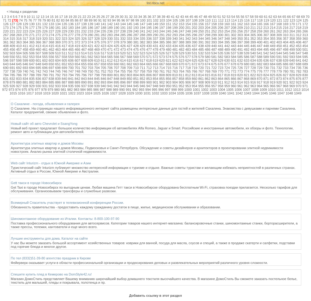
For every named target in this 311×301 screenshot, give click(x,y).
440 (214, 46)
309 (279, 35)
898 (136, 82)
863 (214, 78)
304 (246, 35)
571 (149, 57)
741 (32, 71)
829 (298, 75)
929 (32, 86)
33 (135, 17)
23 (89, 17)
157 (207, 24)
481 (175, 49)
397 (240, 42)
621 (168, 60)
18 (65, 17)
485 (201, 49)
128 (19, 24)
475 (136, 49)
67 (294, 17)
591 (279, 57)
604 (57, 60)
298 (207, 35)
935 (70, 86)
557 (57, 57)
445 (246, 46)
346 (214, 38)
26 (103, 17)
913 (233, 82)
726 (240, 68)
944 (129, 86)
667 (162, 64)
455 (6, 49)
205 (214, 27)
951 (175, 86)
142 (110, 24)
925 (6, 86)
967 (279, 86)
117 (253, 20)
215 (279, 27)
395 (227, 42)
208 (233, 27)
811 (181, 75)
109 (201, 20)
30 (121, 17)
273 (45, 35)
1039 (214, 93)
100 (142, 20)
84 (67, 20)
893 (103, 82)
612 (110, 60)
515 (90, 53)
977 (37, 89)
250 (201, 31)
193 (136, 27)
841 (70, 78)
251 (207, 31)
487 (214, 49)
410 (19, 46)
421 (90, 46)
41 (173, 17)
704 (97, 68)
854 (155, 78)
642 (305, 60)
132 (45, 24)
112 (221, 20)
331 (116, 38)
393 (214, 42)
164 (253, 24)
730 (266, 68)
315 (12, 38)
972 (5, 89)
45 (191, 17)
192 (129, 27)
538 (240, 53)
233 (90, 31)
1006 (238, 89)
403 (279, 42)
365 (32, 42)
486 (207, 49)
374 (90, 42)
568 (129, 57)
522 (136, 53)
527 (168, 53)
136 (70, 24)
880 (19, 82)
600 (32, 60)
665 (149, 64)
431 (155, 46)
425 (116, 46)
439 (207, 46)
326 (84, 38)
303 (240, 35)
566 (116, 57)
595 (305, 57)
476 (142, 49)
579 (201, 57)
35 (145, 17)
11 (33, 17)
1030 (138, 93)
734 (292, 68)
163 (246, 24)
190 (116, 27)
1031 (147, 93)
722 (214, 68)
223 (25, 31)
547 (298, 53)
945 (136, 86)
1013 (296, 89)
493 (253, 49)
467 (84, 49)
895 (116, 82)
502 (6, 53)
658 (103, 64)
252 (214, 31)
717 (181, 68)
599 (25, 60)
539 (246, 53)
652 (64, 64)
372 (77, 42)
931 (45, 86)
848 (116, 78)
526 (162, 53)
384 (155, 42)
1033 (163, 93)
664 (142, 64)
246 (175, 31)
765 (188, 71)
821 (246, 75)
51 (219, 17)
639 (285, 60)
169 (285, 24)
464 (64, 49)
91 (100, 20)
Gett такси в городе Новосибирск (36, 183)
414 (45, 46)
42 (177, 17)
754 (116, 71)
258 (253, 31)
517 (103, 53)
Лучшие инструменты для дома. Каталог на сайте (49, 238)
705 (103, 68)
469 (97, 49)
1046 (272, 93)
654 (77, 64)
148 (149, 24)
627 (207, 60)
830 (305, 75)
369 (57, 42)
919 (272, 82)
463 (57, 49)
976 (31, 89)
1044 (255, 93)
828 (292, 75)
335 (142, 38)
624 (188, 60)
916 (253, 82)
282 (103, 35)
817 (220, 75)
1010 (271, 89)
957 (214, 86)
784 (6, 75)
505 (25, 53)
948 (155, 86)
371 (70, 42)
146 (136, 24)
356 (279, 38)
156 (201, 24)
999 (180, 89)
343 (194, 38)
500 (298, 49)
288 (142, 35)
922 (292, 82)
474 (129, 49)
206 (220, 27)
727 (246, 68)
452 (292, 46)
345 (207, 38)
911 (220, 82)
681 (253, 64)
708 (123, 68)
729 (259, 68)
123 (292, 20)
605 (64, 60)
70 (307, 17)
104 (168, 20)
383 (149, 42)
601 (38, 60)
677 (227, 64)
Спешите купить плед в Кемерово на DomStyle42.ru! (51, 274)
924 (305, 82)
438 (201, 46)
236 (110, 31)
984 (83, 89)
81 (53, 20)
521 (129, 53)
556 (51, 57)
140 (97, 24)
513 (77, 53)
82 (58, 20)
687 (292, 64)
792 (57, 75)
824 (266, 75)
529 (181, 53)
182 (64, 27)
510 (57, 53)
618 (149, 60)
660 (116, 64)
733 (285, 68)
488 (220, 49)
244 (162, 31)
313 (305, 35)
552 (25, 57)
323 (64, 38)
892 (97, 82)
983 (76, 89)
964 (259, 86)
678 (233, 64)
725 (233, 68)
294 (181, 35)
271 (32, 35)
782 (298, 71)
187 (97, 27)
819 (233, 75)
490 (233, 49)
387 (175, 42)
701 (77, 68)
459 (32, 49)
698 (57, 68)
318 (32, 38)
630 (227, 60)
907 (194, 82)
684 (272, 64)
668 (168, 64)
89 (90, 20)
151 (168, 24)
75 (25, 20)
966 (272, 86)
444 (240, 46)
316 (19, 38)
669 (175, 64)
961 (240, 86)
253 (220, 31)
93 (109, 20)
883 (38, 82)
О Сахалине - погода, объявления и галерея (45, 104)
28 (112, 17)
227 (51, 31)
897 (129, 82)
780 (285, 71)
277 (70, 35)
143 (116, 24)
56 (242, 17)
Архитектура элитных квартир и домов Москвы (47, 143)
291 (162, 35)
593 (292, 57)
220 (6, 31)
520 (123, 53)
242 (149, 31)
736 (305, 68)
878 (6, 82)
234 (97, 31)
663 (136, 64)
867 (240, 78)
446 (253, 46)
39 (163, 17)
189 (110, 27)
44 (186, 17)
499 (292, 49)
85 (72, 20)
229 (64, 31)
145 (129, 24)
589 (266, 57)
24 (93, 17)
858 (181, 78)
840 (64, 78)
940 (103, 86)
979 (50, 89)
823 (259, 75)
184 (77, 27)
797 (90, 75)
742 (38, 71)
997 (167, 89)
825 (272, 75)
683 (266, 64)
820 (240, 75)
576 (181, 57)
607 (77, 60)
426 (123, 46)
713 (155, 68)
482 (181, 49)
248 (188, 31)
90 (95, 20)
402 (272, 42)
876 (298, 78)
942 (116, 86)
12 (37, 17)
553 (32, 57)
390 (194, 42)
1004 (221, 89)
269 (19, 35)
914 (240, 82)
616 (136, 60)
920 (279, 82)
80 (48, 20)
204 (207, 27)
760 (155, 71)
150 (162, 24)
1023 (80, 93)
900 (149, 82)
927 (19, 86)
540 (253, 53)
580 (207, 57)
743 (45, 71)
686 (285, 64)
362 (12, 42)
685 (279, 64)
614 (123, 60)
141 (103, 24)
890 (84, 82)
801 (116, 75)
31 (126, 17)
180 (51, 27)
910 (214, 82)
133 (51, 24)
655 (84, 64)
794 (70, 75)
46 (196, 17)
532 (201, 53)
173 (6, 27)
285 (123, 35)
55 (238, 17)
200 (181, 27)
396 (233, 42)
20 (75, 17)
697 (51, 68)
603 (51, 60)
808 (162, 75)
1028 (122, 93)
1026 (105, 93)
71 (4, 20)
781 (292, 71)
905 (181, 82)
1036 (189, 93)
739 (19, 71)
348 (227, 38)
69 (303, 17)
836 (38, 78)
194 (142, 27)
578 (194, 57)
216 (285, 27)
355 (272, 38)
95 (118, 20)
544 (279, 53)
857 (175, 78)
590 (272, 57)
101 (149, 20)
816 (214, 75)
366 (38, 42)
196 (155, 27)
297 (201, 35)
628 (214, 60)
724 (227, 68)
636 (266, 60)
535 (220, 53)
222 (19, 31)
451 (285, 46)
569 (136, 57)
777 (266, 71)
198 (168, 27)
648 (38, 64)
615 (129, 60)
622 (175, 60)
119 (266, 20)
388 (181, 42)
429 (142, 46)
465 (70, 49)
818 (227, 75)
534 (214, 53)
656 (90, 64)
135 (64, 24)
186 (90, 27)
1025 (97, 93)
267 (6, 35)
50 (214, 17)
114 (234, 20)
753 (110, 71)
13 (42, 17)
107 (188, 20)
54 (233, 17)
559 (70, 57)
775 (253, 71)
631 (233, 60)
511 (64, 53)
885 (51, 82)
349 (233, 38)
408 (6, 46)
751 (97, 71)
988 (109, 89)
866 (233, 78)
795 (77, 75)
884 (45, 82)
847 (110, 78)
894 (110, 82)
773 (240, 71)
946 (142, 86)
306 (259, 35)
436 (188, 46)
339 (168, 38)
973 (11, 89)
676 (220, 64)
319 (38, 38)
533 (207, 53)
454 (305, 46)
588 (259, 57)
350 (240, 38)
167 (272, 24)
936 (77, 86)
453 (298, 46)
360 (305, 38)
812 (188, 75)
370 (64, 42)
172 (305, 24)
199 (175, 27)
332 (123, 38)
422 (97, 46)
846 (103, 78)
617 (142, 60)
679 (240, 64)
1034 (172, 93)
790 (45, 75)
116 (246, 20)
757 (136, 71)
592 (285, 57)
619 (155, 60)
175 (19, 27)
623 (181, 60)
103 (162, 20)
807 (155, 75)
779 (279, 71)
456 (12, 49)
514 (84, 53)
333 (129, 38)
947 (149, 86)
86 (76, 20)
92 (104, 20)
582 (220, 57)
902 (162, 82)
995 (154, 89)
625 (194, 60)
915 (246, 82)
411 (25, 46)
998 (174, 89)
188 (103, 27)
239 (129, 31)
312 (298, 35)
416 (57, 46)
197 (162, 27)
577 (188, 57)
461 (45, 49)
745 (57, 71)
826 (279, 75)
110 (207, 20)
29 (117, 17)
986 (96, 89)
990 (122, 89)
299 (214, 35)
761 (162, 71)
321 (51, 38)
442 (227, 46)
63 (275, 17)
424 (110, 46)
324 (70, 38)
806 (149, 75)
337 (155, 38)
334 (136, 38)
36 (149, 17)
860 (194, 78)
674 (207, 64)
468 (90, 49)
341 (181, 38)
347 (220, 38)
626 (201, 60)
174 (12, 27)
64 (280, 17)
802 (123, 75)
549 (6, 57)
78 (39, 20)
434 (175, 46)
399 (253, 42)
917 (259, 82)
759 (149, 71)
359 (298, 38)
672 (194, 64)
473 (123, 49)
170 (292, 24)
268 (12, 35)
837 (45, 78)
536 (227, 53)
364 (25, 42)
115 (240, 20)
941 (110, 86)
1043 (247, 93)
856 (168, 78)
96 (123, 20)
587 (253, 57)
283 (110, 35)
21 (79, 17)
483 (188, 49)
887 (64, 82)
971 (305, 86)
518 (110, 53)
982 (70, 89)
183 (70, 27)
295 (188, 35)
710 (136, 68)
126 (6, 24)
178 (38, 27)
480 (168, 49)
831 (6, 78)
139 (90, 24)
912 (227, 82)
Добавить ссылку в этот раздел (155, 295)
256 (240, 31)
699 (64, 68)
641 (298, 60)
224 (32, 31)
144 (123, 24)
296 (194, 35)
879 (12, 82)
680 (246, 64)
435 (181, 46)
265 (298, 31)
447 (259, 46)
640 (292, 60)
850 (129, 78)
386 (168, 42)
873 (279, 78)
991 (128, 89)
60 (261, 17)
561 (84, 57)
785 (12, 75)
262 (279, 31)
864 (220, 78)
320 (45, 38)
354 (266, 38)
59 (256, 17)
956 (207, 86)
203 (201, 27)
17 (61, 17)
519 (116, 53)
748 (77, 71)
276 (64, 35)
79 (44, 20)
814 (201, 75)
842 (77, 78)
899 (142, 82)
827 (285, 75)
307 (266, 35)
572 (155, 57)
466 (77, 49)
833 (19, 78)
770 (220, 71)
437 (194, 46)
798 (97, 75)
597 (12, 60)
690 (6, 68)
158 (214, 24)
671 (188, 64)
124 (299, 20)
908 (201, 82)
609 (90, 60)
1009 (263, 89)
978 (44, 89)
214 (272, 27)
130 (32, 24)
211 (253, 27)
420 (84, 46)
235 (103, 31)
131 (38, 24)
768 (207, 71)
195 (149, 27)
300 (220, 35)
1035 (180, 93)
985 (89, 89)
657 (97, 64)
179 (45, 27)
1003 (213, 89)
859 (188, 78)
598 (19, 60)
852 (142, 78)
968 (285, 86)
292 (168, 35)
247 (181, 31)
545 (285, 53)
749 (84, 71)
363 (19, 42)
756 (129, 71)
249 (194, 31)
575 (175, 57)
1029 (130, 93)
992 (135, 89)
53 (228, 17)
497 (279, 49)
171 (298, 24)
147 (142, 24)
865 (227, 78)
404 (285, 42)
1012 (288, 89)
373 (84, 42)
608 (84, 60)
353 (259, 38)
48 (205, 17)
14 (47, 17)
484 (194, 49)
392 (207, 42)
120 (272, 20)
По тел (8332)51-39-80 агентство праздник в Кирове (51, 258)
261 (272, 31)
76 (30, 20)
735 (298, 68)
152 (175, 24)
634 (253, 60)
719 (194, 68)
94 (114, 20)
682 (259, 64)
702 (84, 68)
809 (168, 75)
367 (45, 42)
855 (162, 78)
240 (136, 31)
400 (259, 42)
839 (57, 78)
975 (24, 89)
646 (25, 64)
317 (25, 38)
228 (57, 31)
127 (12, 24)
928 (25, 86)
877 (305, 78)
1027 (113, 93)
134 (57, 24)
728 (253, 68)
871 (266, 78)
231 (77, 31)
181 (57, 27)
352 (253, 38)
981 (63, 89)
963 (253, 86)
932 (51, 86)
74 (21, 20)
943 (123, 86)
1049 (297, 93)
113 (227, 20)
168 (279, 24)
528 (175, 53)
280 (90, 35)
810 (175, 75)
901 (155, 82)
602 (45, 60)
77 (35, 20)
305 (253, 35)
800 (110, 75)
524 (149, 53)
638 (279, 60)
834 (25, 78)
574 (168, 57)
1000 (188, 89)
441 (220, 46)
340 (175, 38)
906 (188, 82)
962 (246, 86)
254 (227, 31)
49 (210, 17)
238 (123, 31)
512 (70, 53)
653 (70, 64)
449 (272, 46)
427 (129, 46)
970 (298, 86)
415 (51, 46)
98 (132, 20)
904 (175, 82)
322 (57, 38)
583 (227, 57)
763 (175, 71)
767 (201, 71)
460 (38, 49)
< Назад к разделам (22, 11)
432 (162, 46)
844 (90, 78)
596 (6, 60)
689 (305, 64)
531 (194, 53)
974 (18, 89)
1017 (30, 93)
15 (51, 17)
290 (155, 35)
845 (97, 78)
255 (233, 31)
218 (298, 27)
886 (57, 82)
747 (70, 71)
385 (162, 42)
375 (97, 42)
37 (154, 17)
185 (84, 27)
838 (51, 78)
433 (168, 46)
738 (12, 71)
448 (266, 46)
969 (292, 86)
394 (220, 42)
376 (103, 42)
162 (240, 24)
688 (298, 64)
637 (272, 60)
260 (266, 31)
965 (266, 86)
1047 (281, 93)
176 (25, 27)
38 (159, 17)
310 (285, 35)
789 (38, 75)
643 (6, 64)
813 (194, 75)
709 (129, 68)
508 (45, 53)
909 (207, 82)
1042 (239, 93)
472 (116, 49)
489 (227, 49)
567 (123, 57)
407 (305, 42)
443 (233, 46)
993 (141, 89)
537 (233, 53)
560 (77, 57)
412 (32, 46)
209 (240, 27)
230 (70, 31)
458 (25, 49)
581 (214, 57)
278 (77, 35)
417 (64, 46)
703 (90, 68)
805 (142, 75)
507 (38, 53)
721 (207, 68)
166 (266, 24)
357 (285, 38)
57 (247, 17)
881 (25, 82)
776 (259, 71)
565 (110, 57)
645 (19, 64)
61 (266, 17)
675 (214, 64)
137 (77, 24)
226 (45, 31)
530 (188, 53)
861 (201, 78)
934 (64, 86)
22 (84, 17)
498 (285, 49)
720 (201, 68)
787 (25, 75)
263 (285, 31)
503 (12, 53)
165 (259, 24)
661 (123, 64)
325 (77, 38)
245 (168, 31)
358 (292, 38)
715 (168, 68)
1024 (88, 93)
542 (266, 53)
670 (181, 64)
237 (116, 31)
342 (188, 38)
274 (51, 35)
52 (224, 17)
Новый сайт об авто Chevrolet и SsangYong (44, 123)
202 (194, 27)
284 (116, 35)
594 (298, 57)
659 (110, 64)
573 (162, 57)
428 (136, 46)
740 (25, 71)
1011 (280, 89)
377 (110, 42)
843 (84, 78)
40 (168, 17)
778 (272, 71)
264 (292, 31)
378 (116, 42)
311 (292, 35)
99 (137, 20)
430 (149, 46)
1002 (204, 89)
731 (272, 68)
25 (98, 17)
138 (84, 24)
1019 (46, 93)
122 (286, 20)
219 (305, 27)
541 (259, 53)
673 (201, 64)
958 (220, 86)
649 (45, 64)
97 (128, 20)
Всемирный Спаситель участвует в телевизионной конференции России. (67, 202)
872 (272, 78)
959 (227, 86)
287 (136, 35)
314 (6, 38)
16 (56, 17)
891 (90, 82)
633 (246, 60)
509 (51, 53)
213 (266, 27)
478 (155, 49)
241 (142, 31)
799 (103, 75)
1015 (13, 93)
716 (175, 68)
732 (279, 68)
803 (129, 75)
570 (142, 57)
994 (148, 89)
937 (84, 86)
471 (110, 49)
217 (292, 27)
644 (12, 64)
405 (292, 42)
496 (272, 49)
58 (252, 17)
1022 (71, 93)
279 (84, 35)
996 (161, 89)
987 (102, 89)
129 (25, 24)
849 (123, 78)
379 (123, 42)
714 (162, 68)
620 (162, 60)
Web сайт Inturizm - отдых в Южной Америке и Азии (51, 163)
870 (259, 78)
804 (136, 75)
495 (266, 49)
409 (12, 46)
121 (279, 20)
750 (90, 71)
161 (233, 24)
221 (12, 31)
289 (149, 35)
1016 (21, 93)
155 (194, 24)
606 (70, 60)
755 (123, 71)
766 (194, 71)
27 (107, 17)
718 (188, 68)
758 (142, 71)
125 (305, 20)
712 (149, 68)
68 (298, 17)
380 (129, 42)
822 (253, 75)
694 (32, 68)
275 (57, 35)
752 (103, 71)
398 (246, 42)
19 (70, 17)
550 (12, 57)
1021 (63, 93)
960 (233, 86)
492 (246, 49)
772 (233, 71)
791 (51, 75)
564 (103, 57)
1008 (254, 89)
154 (188, 24)
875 (292, 78)
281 (97, 35)
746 (64, 71)
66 (289, 17)
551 (19, 57)
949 (162, 86)
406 (298, 42)
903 (168, 82)
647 (32, 64)
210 (246, 27)
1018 (38, 93)
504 (19, 53)
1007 (246, 89)
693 (25, 68)
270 (25, 35)
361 (6, 42)
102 (156, 20)
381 (136, 42)
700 (70, 68)
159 (220, 24)
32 (131, 17)
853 (149, 78)
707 (116, 68)
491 (240, 49)
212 (259, 27)
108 (194, 20)
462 (51, 49)
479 (162, 49)
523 (142, 53)
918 (266, 82)
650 (51, 64)
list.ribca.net (156, 3)
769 (214, 71)
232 (84, 31)
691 (12, 68)
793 (64, 75)
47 (200, 17)
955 (201, 86)
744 (51, 71)
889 (77, 82)
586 (246, 57)
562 (90, 57)
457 (19, 49)
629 (220, 60)
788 (32, 75)
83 (62, 20)
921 (285, 82)
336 (149, 38)
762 (168, 71)
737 (6, 71)
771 (227, 71)
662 (129, 64)
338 (162, 38)
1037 (197, 93)
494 (259, 49)
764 (181, 71)
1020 (55, 93)
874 (285, 78)
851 (136, 78)
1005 (230, 89)
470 (103, 49)
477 (149, 49)
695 (38, 68)
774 (246, 71)
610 (97, 60)
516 (97, 53)
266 (305, 31)
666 (155, 64)
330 (110, 38)
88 (86, 20)
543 (272, 53)
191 (123, 27)
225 (38, 31)
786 (19, 75)
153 (181, 24)
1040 (222, 93)
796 (84, 75)
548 (305, 53)
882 (32, 82)
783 (305, 71)
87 (81, 20)
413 (38, 46)
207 (227, 27)
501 (305, 49)
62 (270, 17)
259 (259, 31)
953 (188, 86)
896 (123, 82)
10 (28, 17)
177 (32, 27)
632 (240, 60)
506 (32, 53)
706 (110, 68)
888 (70, 82)
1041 (230, 93)
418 (70, 46)
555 (45, 57)
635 (259, 60)
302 (233, 35)
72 (9, 20)
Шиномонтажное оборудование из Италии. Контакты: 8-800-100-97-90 (65, 219)
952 (181, 86)
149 (155, 24)
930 (38, 86)
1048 (289, 93)
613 (116, 60)
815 (207, 75)
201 (188, 27)
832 (12, 78)
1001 (196, 89)
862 (207, 78)
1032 (155, 93)
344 (201, 38)
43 (182, 17)
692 (19, 68)
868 (246, 78)
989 (115, 89)
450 (279, 46)
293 (175, 35)
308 (272, 35)
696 (45, 68)
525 (155, 53)
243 (155, 31)
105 (175, 20)
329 (103, 38)
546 (292, 53)
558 (64, 57)
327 (90, 38)
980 (57, 89)
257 (246, 31)
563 (97, 57)
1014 (305, 89)
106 (181, 20)
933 (57, 86)
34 (140, 17)
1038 (205, 93)
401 (266, 42)
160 (227, 24)
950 (168, 86)
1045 (264, 93)
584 (233, 57)
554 (38, 57)
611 (103, 60)
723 (220, 68)
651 (57, 64)
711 (142, 68)
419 (77, 46)
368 (51, 42)
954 (194, 86)
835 (32, 78)
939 (97, 86)
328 (97, 38)
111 (214, 20)
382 (142, 42)
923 (298, 82)
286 (129, 35)
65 (284, 17)
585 (240, 57)
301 (227, 35)
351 (246, 38)
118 (259, 20)
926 (12, 86)
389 (188, 42)
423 (103, 46)
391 (201, 42)
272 (38, 35)
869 (253, 78)
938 (90, 86)
